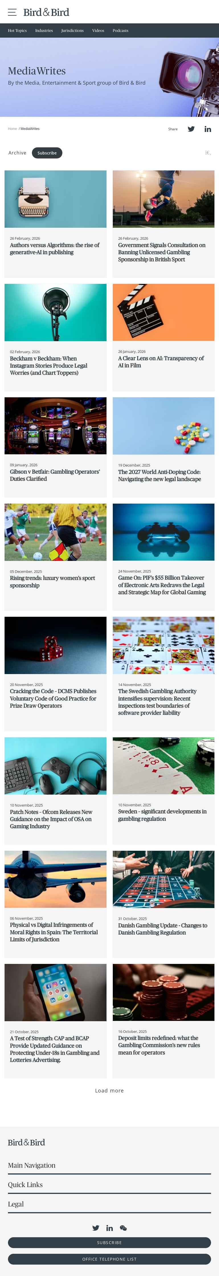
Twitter (191, 129)
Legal (16, 1204)
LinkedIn (208, 129)
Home (12, 129)
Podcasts (120, 30)
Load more (109, 1090)
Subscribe (47, 153)
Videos (98, 30)
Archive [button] (17, 153)
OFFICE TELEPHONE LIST (109, 1259)
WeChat (123, 1228)
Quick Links (25, 1185)
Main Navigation (32, 1165)
